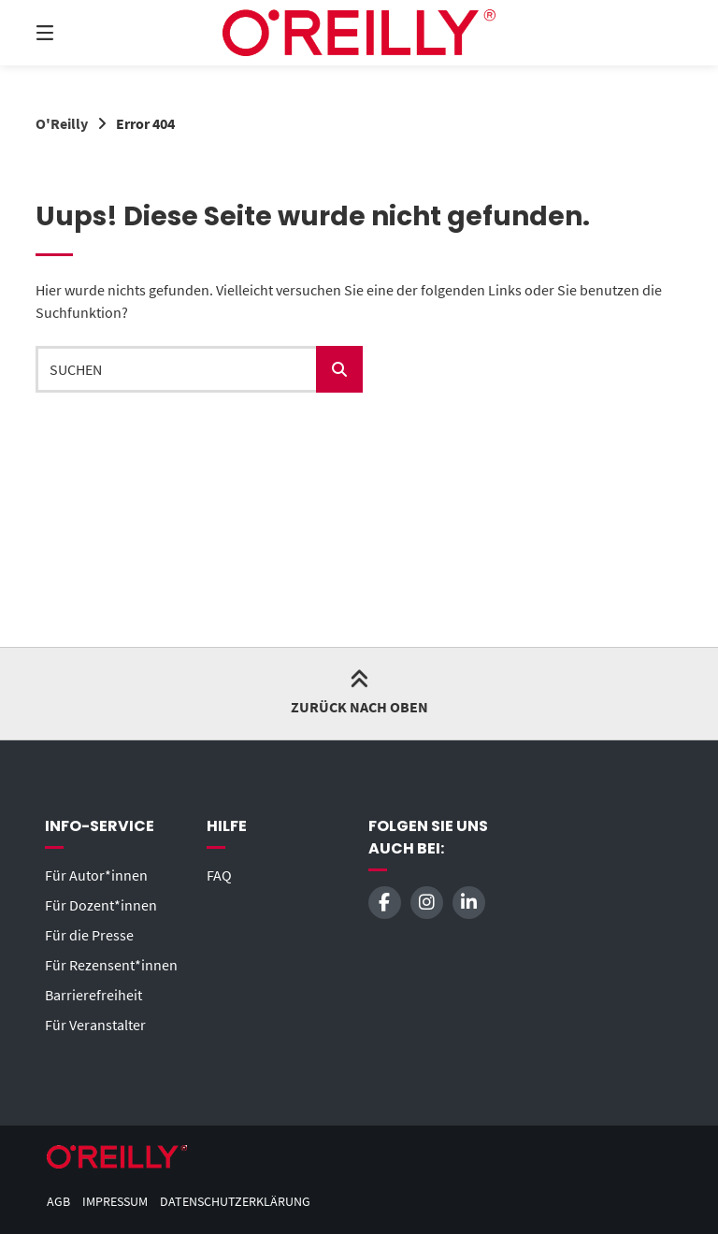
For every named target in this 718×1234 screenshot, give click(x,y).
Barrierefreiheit (93, 994)
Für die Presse (89, 935)
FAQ (219, 875)
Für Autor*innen (96, 875)
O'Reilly (62, 123)
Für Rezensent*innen (111, 964)
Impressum (115, 1202)
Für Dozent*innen (101, 905)
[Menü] (78, 32)
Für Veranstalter (95, 1024)
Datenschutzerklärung (235, 1202)
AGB (58, 1202)
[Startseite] (359, 32)
